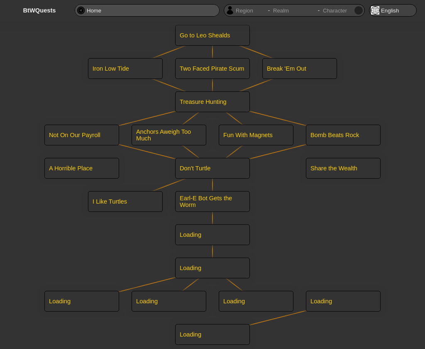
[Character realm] (294, 11)
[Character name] (338, 11)
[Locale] (393, 10)
